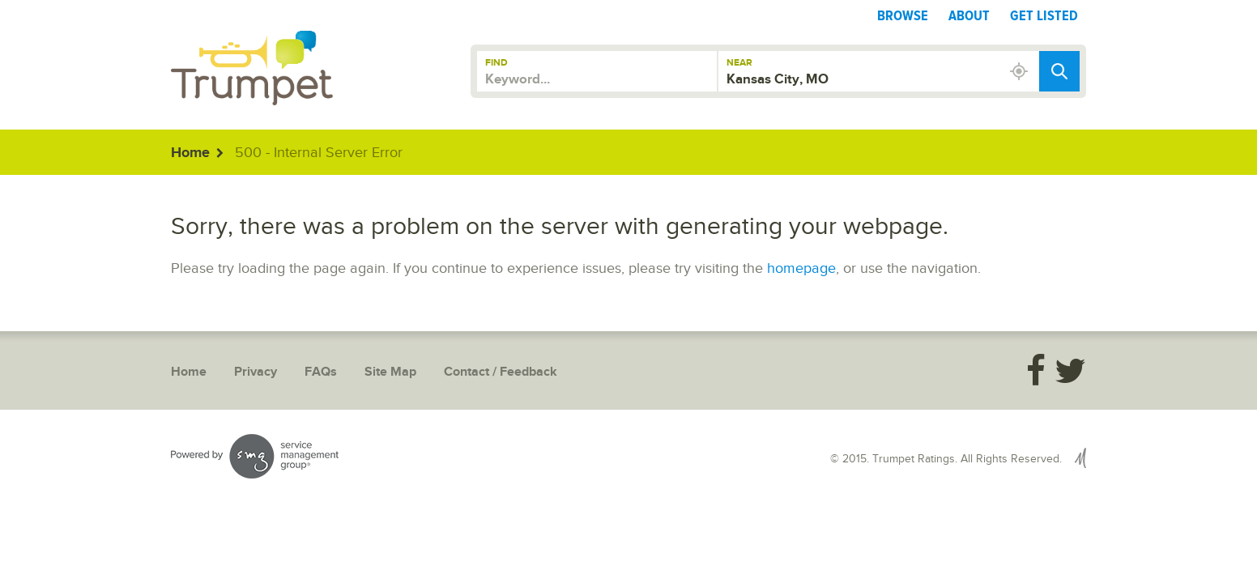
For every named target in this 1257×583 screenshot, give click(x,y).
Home (190, 153)
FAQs (321, 372)
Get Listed (1044, 15)
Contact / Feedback (500, 372)
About (969, 15)
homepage (801, 268)
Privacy (255, 372)
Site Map (390, 372)
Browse (902, 15)
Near (739, 63)
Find (496, 63)
